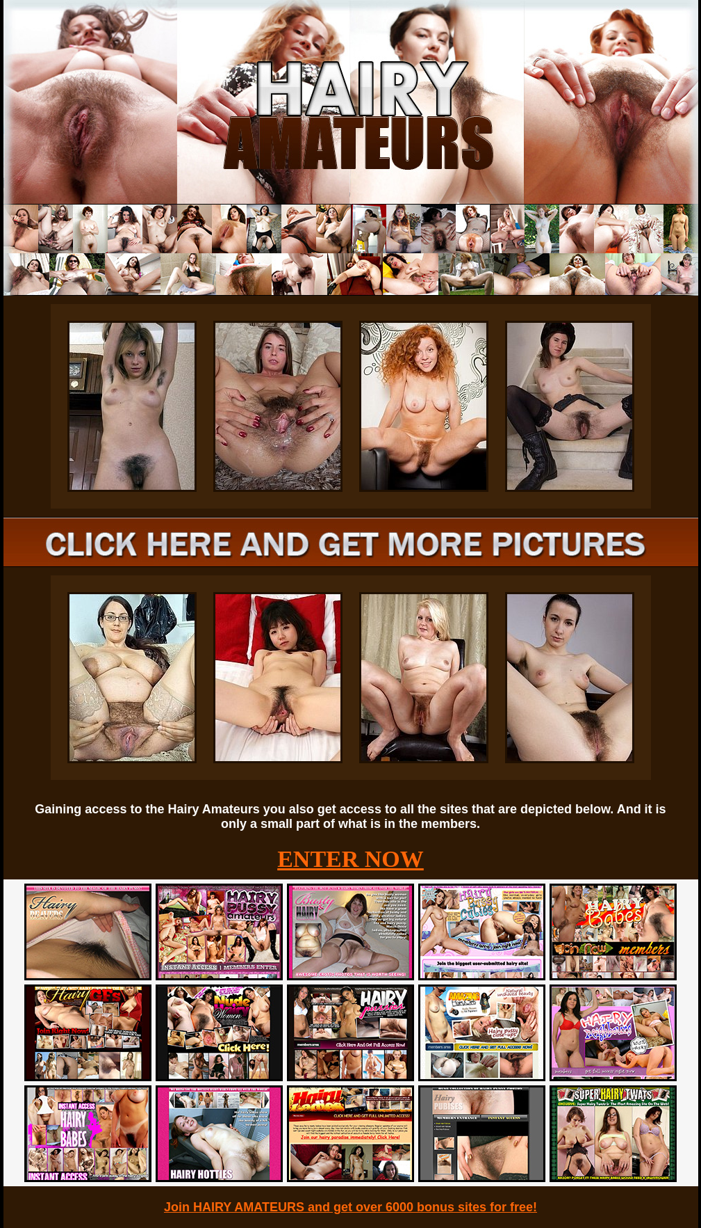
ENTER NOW (350, 859)
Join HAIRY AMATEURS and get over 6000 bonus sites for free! (350, 1207)
